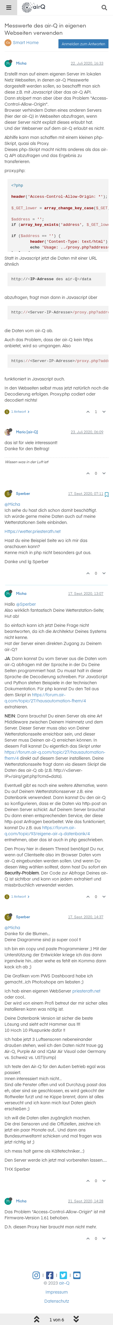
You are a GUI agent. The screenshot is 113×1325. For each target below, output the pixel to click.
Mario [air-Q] (27, 416)
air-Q (64, 1267)
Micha (21, 47)
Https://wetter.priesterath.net (33, 516)
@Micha (12, 489)
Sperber (23, 478)
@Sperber (26, 589)
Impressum (57, 1276)
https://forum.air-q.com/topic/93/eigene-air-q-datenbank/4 (47, 815)
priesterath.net (86, 975)
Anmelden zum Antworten (83, 28)
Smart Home (26, 27)
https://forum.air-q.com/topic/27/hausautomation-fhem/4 (45, 682)
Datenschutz (56, 1285)
